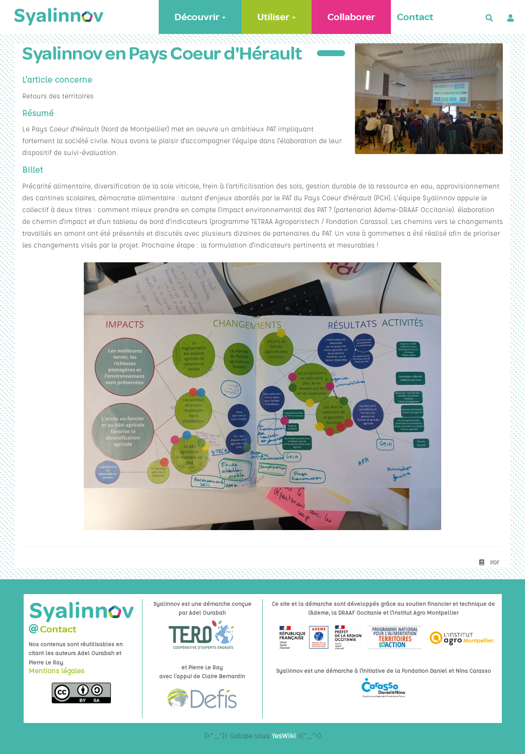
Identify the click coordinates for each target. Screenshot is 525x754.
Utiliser (276, 17)
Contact (415, 17)
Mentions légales (56, 670)
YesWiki (284, 735)
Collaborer (351, 17)
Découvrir (200, 17)
